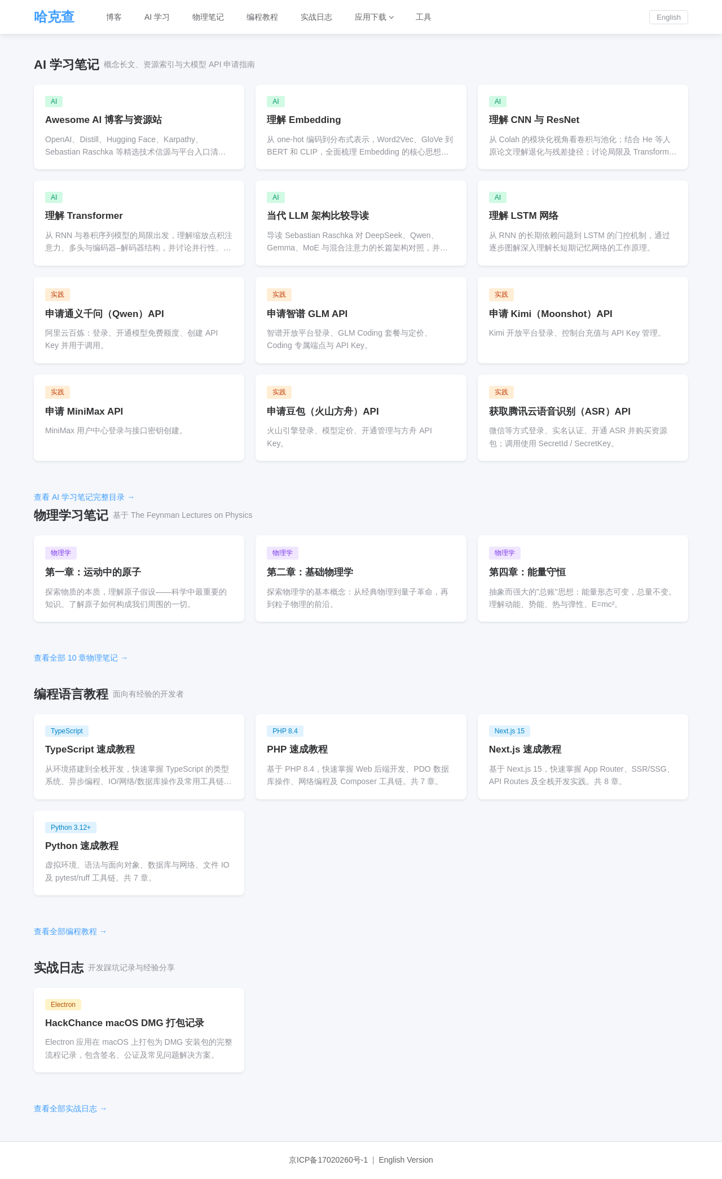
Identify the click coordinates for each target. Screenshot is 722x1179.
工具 (424, 16)
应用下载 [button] (370, 16)
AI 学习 (157, 16)
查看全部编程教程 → (70, 931)
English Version (405, 1159)
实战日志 (316, 16)
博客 (114, 16)
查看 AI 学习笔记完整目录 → (84, 496)
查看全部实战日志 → (70, 1108)
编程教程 (262, 16)
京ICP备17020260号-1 (328, 1159)
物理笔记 (208, 16)
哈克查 (54, 16)
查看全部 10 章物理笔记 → (81, 657)
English (669, 17)
